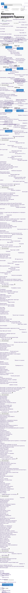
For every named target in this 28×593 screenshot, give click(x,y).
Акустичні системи (5, 297)
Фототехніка (7, 306)
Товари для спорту (5, 462)
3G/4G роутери (9, 141)
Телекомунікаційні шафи (13, 177)
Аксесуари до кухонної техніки (8, 391)
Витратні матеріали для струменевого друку (11, 280)
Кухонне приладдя (4, 529)
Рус (3, 589)
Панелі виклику (4, 502)
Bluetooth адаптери (11, 159)
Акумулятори (3, 334)
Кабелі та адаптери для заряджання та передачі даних (14, 212)
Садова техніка (4, 452)
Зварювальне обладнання (6, 421)
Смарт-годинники (4, 216)
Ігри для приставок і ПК (6, 228)
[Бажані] (7, 71)
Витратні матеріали (11, 275)
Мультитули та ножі (5, 490)
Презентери (3, 317)
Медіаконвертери (10, 174)
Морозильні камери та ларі (7, 344)
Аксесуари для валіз (5, 483)
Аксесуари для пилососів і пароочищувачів (11, 388)
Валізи (1, 481)
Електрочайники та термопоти (8, 352)
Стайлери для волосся (6, 378)
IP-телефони (7, 157)
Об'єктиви (2, 308)
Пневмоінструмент (5, 424)
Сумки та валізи (4, 478)
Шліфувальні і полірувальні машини (8, 420)
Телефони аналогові (5, 272)
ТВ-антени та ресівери (6, 290)
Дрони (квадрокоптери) (6, 235)
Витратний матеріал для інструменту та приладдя (13, 440)
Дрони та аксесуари (11, 234)
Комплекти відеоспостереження (8, 520)
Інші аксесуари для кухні (6, 533)
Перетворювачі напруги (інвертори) (9, 562)
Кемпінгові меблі (4, 542)
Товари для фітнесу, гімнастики (8, 463)
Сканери (5, 251)
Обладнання (3, 430)
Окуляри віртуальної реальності (11, 239)
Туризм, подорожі (4, 485)
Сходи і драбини (4, 449)
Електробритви (4, 381)
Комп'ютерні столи (5, 541)
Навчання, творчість (11, 553)
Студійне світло (4, 312)
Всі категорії (4, 140)
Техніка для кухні (9, 351)
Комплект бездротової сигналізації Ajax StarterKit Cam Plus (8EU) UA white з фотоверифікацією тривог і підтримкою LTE (20, 81)
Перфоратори (3, 417)
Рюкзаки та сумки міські (6, 480)
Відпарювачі (3, 372)
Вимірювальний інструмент (7, 426)
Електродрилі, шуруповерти (7, 416)
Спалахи (2, 310)
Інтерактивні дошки (10, 322)
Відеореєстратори (5, 519)
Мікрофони (3, 298)
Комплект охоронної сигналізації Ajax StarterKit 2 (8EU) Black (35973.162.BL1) (8, 38)
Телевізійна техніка (10, 288)
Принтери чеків (4, 256)
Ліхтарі (2, 477)
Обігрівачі (2, 404)
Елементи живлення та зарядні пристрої (13, 332)
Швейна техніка (8, 384)
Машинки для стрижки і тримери (8, 379)
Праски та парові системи (6, 373)
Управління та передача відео (8, 522)
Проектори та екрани (12, 315)
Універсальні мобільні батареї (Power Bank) (11, 202)
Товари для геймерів (11, 221)
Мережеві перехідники (12, 136)
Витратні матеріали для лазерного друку (10, 279)
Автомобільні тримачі (5, 559)
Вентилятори (3, 398)
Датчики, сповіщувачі (5, 505)
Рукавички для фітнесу (5, 464)
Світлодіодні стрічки (5, 510)
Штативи (2, 307)
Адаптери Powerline (11, 156)
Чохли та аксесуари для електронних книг (11, 233)
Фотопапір (3, 278)
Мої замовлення (14, 578)
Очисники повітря (4, 400)
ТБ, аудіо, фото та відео (7, 284)
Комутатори (7, 145)
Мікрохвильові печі (4, 355)
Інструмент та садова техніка (8, 411)
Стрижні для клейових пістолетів (8, 444)
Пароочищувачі (4, 369)
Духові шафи (3, 348)
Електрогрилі (3, 356)
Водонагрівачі (3, 396)
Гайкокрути (3, 419)
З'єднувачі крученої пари (6, 168)
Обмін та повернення (5, 574)
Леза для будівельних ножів (7, 447)
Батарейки (3, 336)
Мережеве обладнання (7, 138)
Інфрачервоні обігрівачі (6, 406)
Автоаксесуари (4, 567)
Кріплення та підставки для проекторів (10, 321)
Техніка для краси (10, 375)
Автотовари (4, 555)
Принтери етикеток (5, 255)
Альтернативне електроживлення (8, 545)
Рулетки (2, 429)
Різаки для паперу (10, 267)
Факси (4, 274)
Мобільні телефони (10, 190)
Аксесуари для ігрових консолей (8, 226)
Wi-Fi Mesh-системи (11, 146)
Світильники (3, 513)
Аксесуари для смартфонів (7, 199)
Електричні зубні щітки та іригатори (9, 472)
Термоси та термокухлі (6, 525)
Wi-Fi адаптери (8, 152)
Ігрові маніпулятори (5, 224)
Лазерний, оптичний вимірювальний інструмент (12, 427)
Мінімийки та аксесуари (6, 450)
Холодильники (3, 343)
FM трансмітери (4, 561)
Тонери (2, 281)
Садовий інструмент (5, 456)
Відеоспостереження (5, 515)
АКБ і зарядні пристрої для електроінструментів (12, 445)
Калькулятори (7, 268)
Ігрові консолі (3, 222)
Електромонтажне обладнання (8, 534)
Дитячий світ (4, 549)
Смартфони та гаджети (7, 185)
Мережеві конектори (5, 164)
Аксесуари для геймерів (6, 225)
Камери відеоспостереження (7, 518)
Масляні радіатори (5, 407)
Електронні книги (4, 231)
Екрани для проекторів (6, 319)
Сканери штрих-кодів (5, 257)
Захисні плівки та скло (5, 196)
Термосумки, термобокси (6, 486)
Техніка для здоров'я (5, 471)
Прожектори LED (4, 514)
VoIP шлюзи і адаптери (12, 181)
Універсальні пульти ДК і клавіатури (9, 291)
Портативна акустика (5, 295)
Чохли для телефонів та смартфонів (9, 195)
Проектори (3, 316)
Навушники (3, 294)
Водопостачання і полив (6, 457)
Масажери (2, 474)
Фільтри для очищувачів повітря (8, 402)
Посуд (1, 524)
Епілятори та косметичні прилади (8, 382)
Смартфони (6, 189)
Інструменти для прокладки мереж (9, 166)
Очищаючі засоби (10, 270)
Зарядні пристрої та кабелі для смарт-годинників (12, 219)
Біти (1, 442)
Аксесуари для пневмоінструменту (9, 425)
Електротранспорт (5, 466)
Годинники (6, 215)
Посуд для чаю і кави (5, 528)
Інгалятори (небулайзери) (6, 476)
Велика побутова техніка (13, 342)
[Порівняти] (9, 71)
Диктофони (6, 242)
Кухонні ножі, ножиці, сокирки (7, 530)
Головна (2, 570)
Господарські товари (5, 543)
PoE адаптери (8, 176)
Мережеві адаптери (11, 150)
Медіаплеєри (3, 303)
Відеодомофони (4, 501)
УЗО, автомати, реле (5, 537)
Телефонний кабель (5, 173)
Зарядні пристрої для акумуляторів (9, 337)
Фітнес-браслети (4, 217)
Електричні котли (4, 410)
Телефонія (6, 271)
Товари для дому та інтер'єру (8, 494)
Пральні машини (4, 362)
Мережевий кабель (5, 172)
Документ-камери (4, 320)
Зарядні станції (4, 546)
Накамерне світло (4, 311)
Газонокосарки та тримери (7, 453)
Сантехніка (3, 547)
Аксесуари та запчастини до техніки (9, 390)
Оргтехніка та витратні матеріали (9, 246)
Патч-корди (3, 163)
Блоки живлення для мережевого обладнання (14, 183)
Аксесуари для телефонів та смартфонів (14, 192)
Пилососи (2, 368)
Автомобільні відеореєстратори (8, 558)
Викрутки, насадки (5, 435)
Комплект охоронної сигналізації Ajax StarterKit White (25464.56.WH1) (20, 59)
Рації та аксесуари (10, 241)
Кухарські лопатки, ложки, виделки (9, 532)
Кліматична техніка (6, 393)
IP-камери (2, 516)
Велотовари (3, 492)
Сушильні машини (4, 364)
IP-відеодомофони (4, 500)
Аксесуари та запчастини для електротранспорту (13, 469)
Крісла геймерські (4, 539)
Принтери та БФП (9, 250)
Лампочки (2, 509)
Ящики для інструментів (6, 434)
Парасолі (2, 482)
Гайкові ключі (3, 436)
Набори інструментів (5, 433)
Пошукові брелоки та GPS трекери (12, 244)
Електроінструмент (5, 415)
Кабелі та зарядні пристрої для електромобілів (12, 566)
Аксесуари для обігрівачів (6, 409)
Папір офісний (3, 276)
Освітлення (3, 508)
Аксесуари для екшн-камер (7, 304)
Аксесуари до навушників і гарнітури (9, 299)
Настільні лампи (4, 511)
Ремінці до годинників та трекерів (8, 220)
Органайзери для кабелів (6, 194)
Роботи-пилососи (4, 370)
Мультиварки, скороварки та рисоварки (10, 354)
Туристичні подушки (5, 487)
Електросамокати (4, 467)
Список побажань (14, 584)
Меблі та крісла (4, 538)
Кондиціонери (3, 397)
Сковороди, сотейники (6, 527)
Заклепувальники (4, 438)
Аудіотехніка (7, 293)
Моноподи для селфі (5, 198)
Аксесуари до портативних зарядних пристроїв (12, 204)
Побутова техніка (5, 339)
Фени (1, 377)
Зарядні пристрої (9, 206)
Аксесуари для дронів (5, 237)
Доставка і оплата (4, 573)
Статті (1, 576)
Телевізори (3, 289)
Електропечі (3, 357)
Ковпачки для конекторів (6, 165)
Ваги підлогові (3, 473)
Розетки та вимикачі (5, 536)
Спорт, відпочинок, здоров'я (8, 458)
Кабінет (14, 587)
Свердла (2, 443)
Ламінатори (7, 263)
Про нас (2, 572)
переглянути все (4, 169)
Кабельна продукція (11, 170)
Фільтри (4, 20)
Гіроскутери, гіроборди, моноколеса (9, 468)
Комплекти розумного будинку (7, 504)
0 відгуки (10, 41)
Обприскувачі (3, 454)
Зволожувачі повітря (5, 401)
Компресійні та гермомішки (7, 489)
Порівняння (14, 581)
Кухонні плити (3, 347)
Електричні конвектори (6, 405)
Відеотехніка (7, 302)
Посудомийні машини (5, 346)
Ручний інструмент (5, 431)
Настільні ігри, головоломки (7, 552)
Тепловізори (3, 491)
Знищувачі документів (11, 261)
